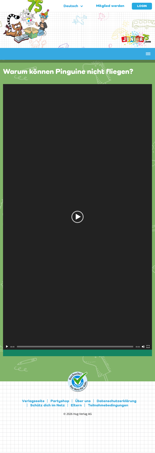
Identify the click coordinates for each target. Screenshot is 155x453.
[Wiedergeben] (6, 346)
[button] (77, 217)
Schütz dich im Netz (47, 405)
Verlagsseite (33, 401)
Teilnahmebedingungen (108, 405)
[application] (77, 217)
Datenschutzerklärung (116, 401)
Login (142, 6)
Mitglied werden (110, 6)
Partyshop (60, 401)
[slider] (75, 346)
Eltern (76, 405)
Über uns (83, 401)
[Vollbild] (148, 346)
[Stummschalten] (143, 346)
